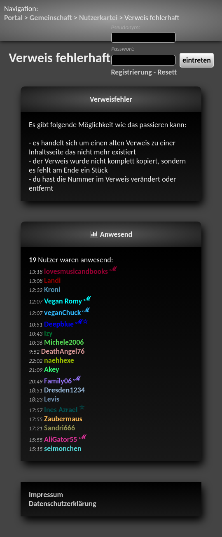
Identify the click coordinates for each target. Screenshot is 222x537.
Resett (167, 72)
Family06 (62, 380)
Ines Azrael (64, 409)
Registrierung (131, 72)
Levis (51, 399)
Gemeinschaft (51, 17)
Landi (52, 280)
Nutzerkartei (98, 17)
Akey (51, 369)
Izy (48, 333)
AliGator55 (65, 439)
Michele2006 (64, 342)
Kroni (52, 289)
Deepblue (66, 324)
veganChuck (66, 312)
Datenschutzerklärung (62, 503)
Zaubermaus (63, 418)
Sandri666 (59, 427)
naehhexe (59, 360)
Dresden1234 (64, 390)
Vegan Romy (67, 301)
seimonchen (63, 448)
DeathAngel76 (63, 351)
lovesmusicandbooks (80, 271)
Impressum (46, 494)
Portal (13, 17)
